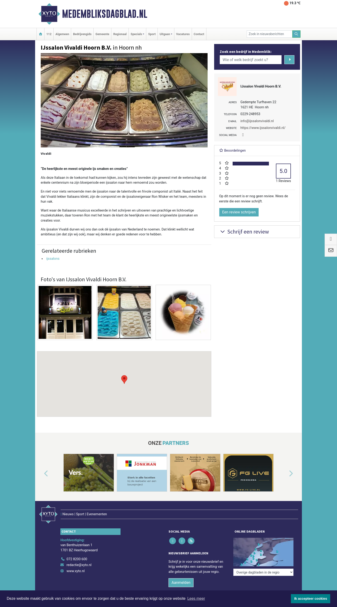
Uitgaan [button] (165, 34)
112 (48, 34)
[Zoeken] (296, 34)
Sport (152, 34)
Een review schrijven (239, 212)
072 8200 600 (76, 559)
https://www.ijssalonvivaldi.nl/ (263, 128)
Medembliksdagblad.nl (104, 14)
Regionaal (120, 34)
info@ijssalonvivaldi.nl (257, 121)
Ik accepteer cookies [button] (310, 598)
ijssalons (52, 259)
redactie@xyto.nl (79, 565)
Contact (199, 34)
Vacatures (183, 34)
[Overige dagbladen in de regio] (263, 572)
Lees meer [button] (196, 598)
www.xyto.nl (75, 571)
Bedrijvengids (82, 34)
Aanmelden (181, 582)
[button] (124, 379)
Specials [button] (136, 34)
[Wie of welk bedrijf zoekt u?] (251, 59)
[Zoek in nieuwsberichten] (270, 34)
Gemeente (102, 34)
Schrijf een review (244, 231)
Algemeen (62, 34)
